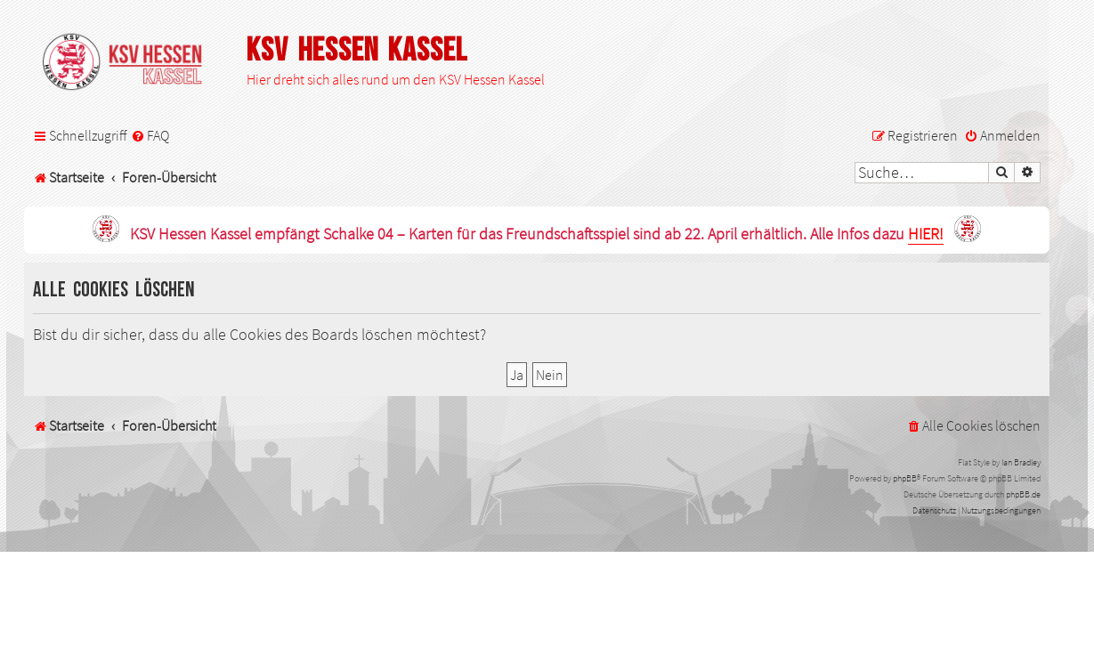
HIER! (926, 234)
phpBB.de (1023, 494)
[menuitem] (150, 135)
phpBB (905, 478)
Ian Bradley (1021, 462)
